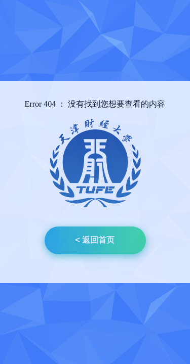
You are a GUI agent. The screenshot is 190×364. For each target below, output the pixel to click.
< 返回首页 (95, 240)
